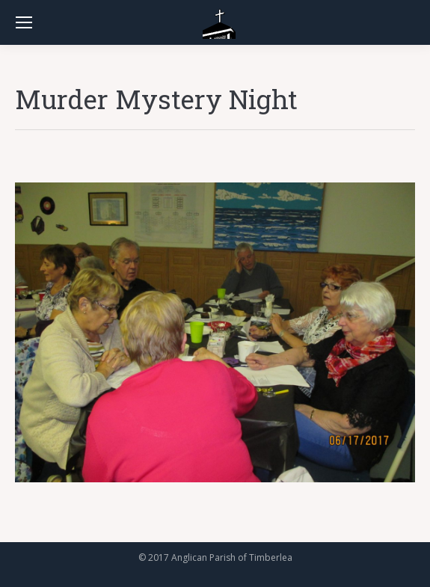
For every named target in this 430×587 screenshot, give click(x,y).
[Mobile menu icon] (24, 22)
